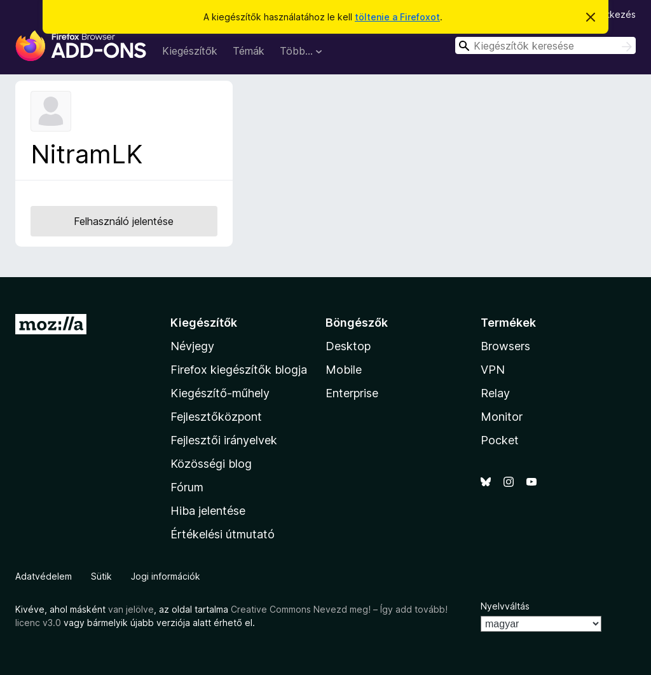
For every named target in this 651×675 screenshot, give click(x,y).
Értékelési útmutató (222, 534)
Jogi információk (165, 576)
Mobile (344, 369)
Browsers (505, 346)
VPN (493, 369)
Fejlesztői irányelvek (223, 440)
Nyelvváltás (505, 606)
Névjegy (192, 346)
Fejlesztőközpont (216, 416)
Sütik (101, 576)
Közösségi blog (211, 463)
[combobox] (545, 45)
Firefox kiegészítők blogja (238, 369)
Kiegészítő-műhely (220, 393)
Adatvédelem (43, 576)
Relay (495, 393)
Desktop (348, 346)
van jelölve (131, 609)
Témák (248, 50)
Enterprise (352, 393)
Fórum (186, 487)
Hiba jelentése (207, 510)
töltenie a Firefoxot (397, 16)
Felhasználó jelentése (124, 221)
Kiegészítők (189, 50)
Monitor (502, 416)
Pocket (500, 440)
